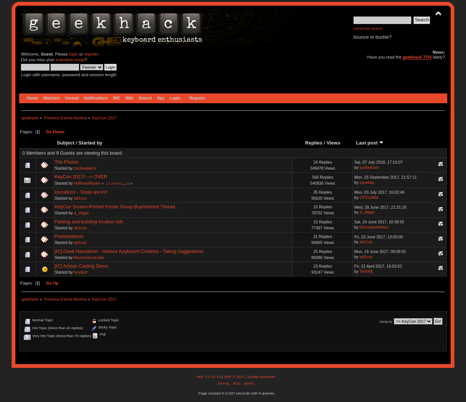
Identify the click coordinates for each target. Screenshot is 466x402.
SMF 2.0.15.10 (209, 377)
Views (333, 143)
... (124, 183)
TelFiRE (366, 271)
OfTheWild (369, 197)
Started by (90, 143)
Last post (370, 143)
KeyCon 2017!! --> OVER (81, 176)
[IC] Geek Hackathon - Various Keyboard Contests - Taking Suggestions (129, 251)
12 (128, 183)
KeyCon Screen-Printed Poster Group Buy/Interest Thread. (116, 206)
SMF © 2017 (234, 377)
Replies (313, 143)
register (91, 54)
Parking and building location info (89, 221)
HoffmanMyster (87, 183)
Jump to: (386, 321)
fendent (80, 272)
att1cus (80, 198)
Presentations (69, 236)
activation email (69, 59)
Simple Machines (261, 377)
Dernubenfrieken (374, 227)
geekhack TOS (417, 57)
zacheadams (85, 168)
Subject (65, 143)
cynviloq (367, 182)
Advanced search (368, 28)
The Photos (67, 162)
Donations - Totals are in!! (81, 192)
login (73, 54)
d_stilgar (81, 213)
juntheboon (369, 167)
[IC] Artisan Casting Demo (81, 266)
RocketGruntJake (89, 257)
